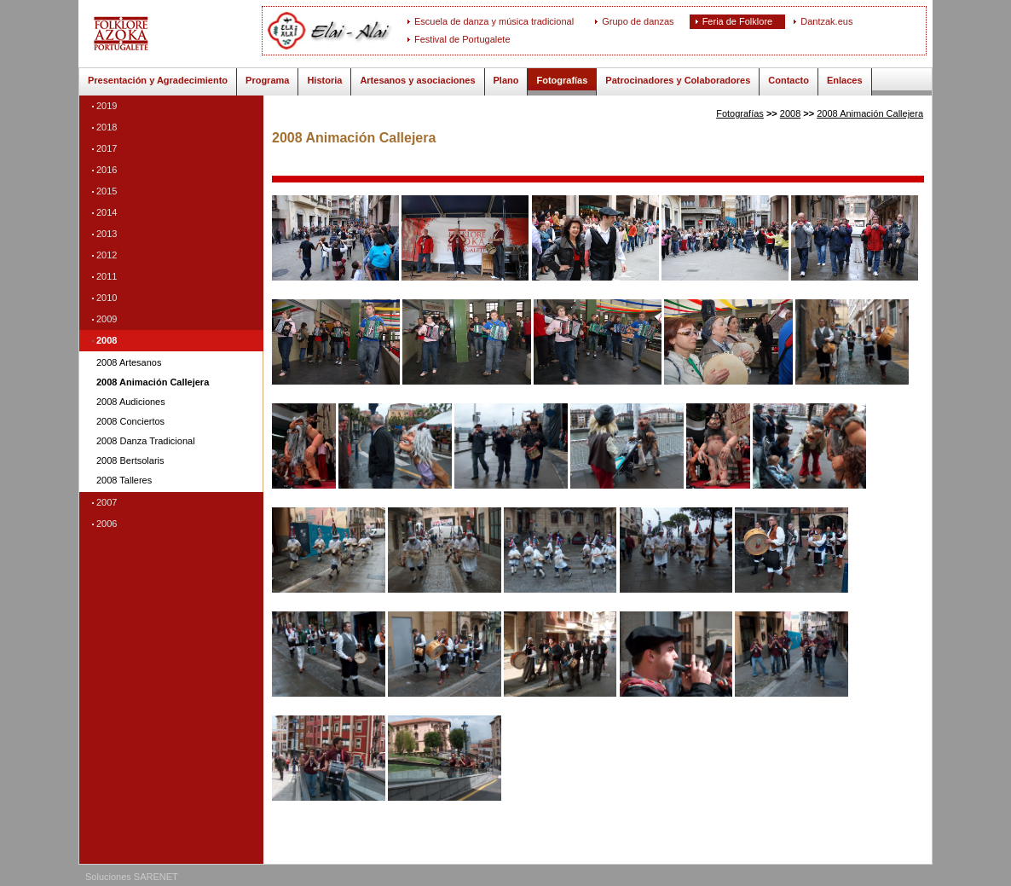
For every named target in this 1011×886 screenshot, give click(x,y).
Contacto (788, 80)
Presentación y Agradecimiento (158, 80)
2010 (106, 297)
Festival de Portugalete (462, 39)
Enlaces (845, 80)
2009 (106, 319)
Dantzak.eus (826, 21)
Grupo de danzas (637, 21)
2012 (106, 255)
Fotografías (561, 80)
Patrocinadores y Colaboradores (677, 80)
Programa (267, 80)
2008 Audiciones (130, 402)
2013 (106, 234)
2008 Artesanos (128, 363)
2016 (106, 170)
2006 (106, 523)
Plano (506, 80)
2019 (106, 106)
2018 (106, 127)
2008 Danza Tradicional (145, 441)
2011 (106, 276)
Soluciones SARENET (131, 877)
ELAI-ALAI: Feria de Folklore (176, 33)
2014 (106, 212)
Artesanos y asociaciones (417, 80)
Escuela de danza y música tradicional (494, 21)
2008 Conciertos (130, 421)
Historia (324, 80)
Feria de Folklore (737, 21)
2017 (106, 148)
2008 (106, 340)
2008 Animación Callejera (152, 382)
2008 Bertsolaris (130, 461)
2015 (106, 191)
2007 (106, 502)
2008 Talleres (124, 480)
